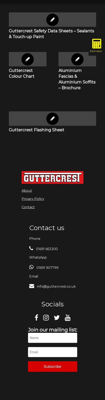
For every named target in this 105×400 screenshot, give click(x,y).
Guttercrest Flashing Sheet (36, 129)
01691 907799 (47, 268)
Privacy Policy (33, 199)
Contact (28, 207)
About (27, 191)
